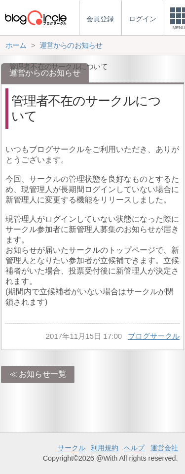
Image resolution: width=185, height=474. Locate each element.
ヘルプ (134, 448)
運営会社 (164, 448)
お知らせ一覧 (42, 374)
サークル (71, 448)
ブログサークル (154, 336)
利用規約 (104, 448)
